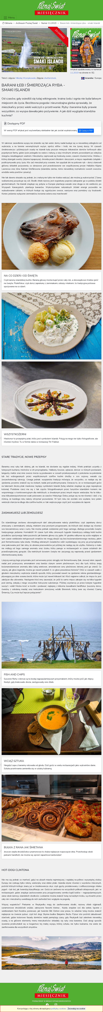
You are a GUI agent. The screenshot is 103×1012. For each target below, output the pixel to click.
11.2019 (74, 72)
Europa (98, 78)
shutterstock (50, 78)
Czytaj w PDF (86, 130)
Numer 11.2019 (48, 23)
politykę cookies (58, 1008)
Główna (7, 23)
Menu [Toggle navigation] (9, 18)
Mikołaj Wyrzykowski (25, 78)
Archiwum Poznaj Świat (27, 23)
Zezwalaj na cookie (76, 1008)
